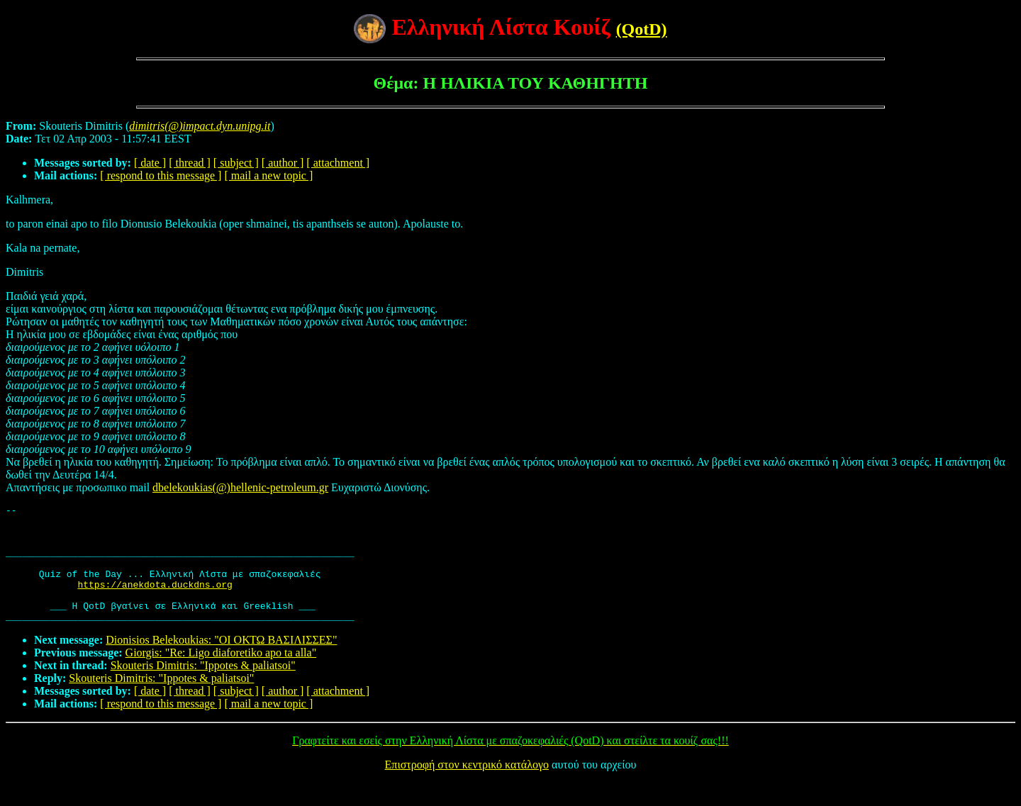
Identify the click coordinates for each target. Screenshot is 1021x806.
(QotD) (641, 29)
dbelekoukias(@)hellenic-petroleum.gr (240, 487)
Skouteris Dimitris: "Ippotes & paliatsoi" (203, 689)
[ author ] (283, 163)
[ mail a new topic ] (268, 175)
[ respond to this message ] (160, 175)
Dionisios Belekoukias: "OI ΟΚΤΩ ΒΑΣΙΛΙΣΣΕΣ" (221, 663)
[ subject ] (236, 163)
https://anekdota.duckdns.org (154, 601)
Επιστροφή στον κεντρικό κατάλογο (467, 788)
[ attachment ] (337, 163)
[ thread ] (190, 163)
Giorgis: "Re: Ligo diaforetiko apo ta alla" (221, 676)
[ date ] (150, 163)
